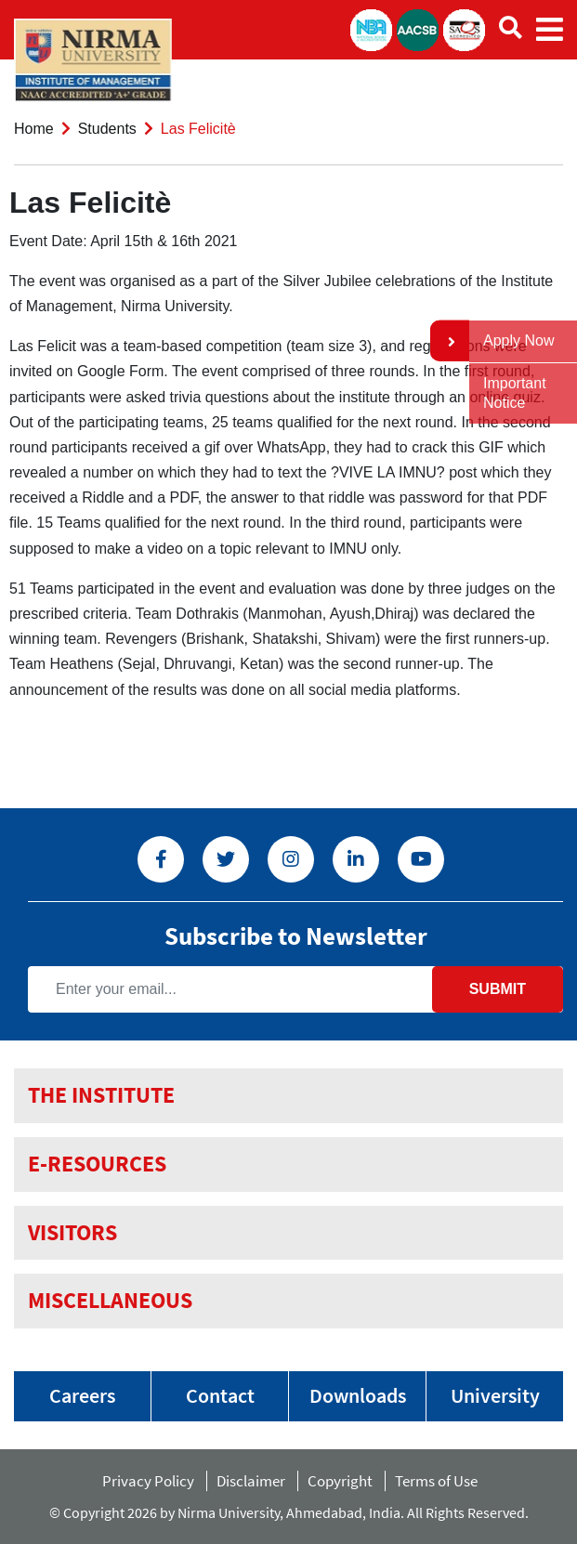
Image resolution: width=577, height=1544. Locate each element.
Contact (220, 1395)
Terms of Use (440, 1481)
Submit (497, 989)
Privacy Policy (148, 1481)
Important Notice (514, 393)
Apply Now (518, 340)
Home (34, 129)
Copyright (340, 1481)
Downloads (357, 1395)
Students (107, 129)
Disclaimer (250, 1481)
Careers (82, 1395)
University (495, 1395)
